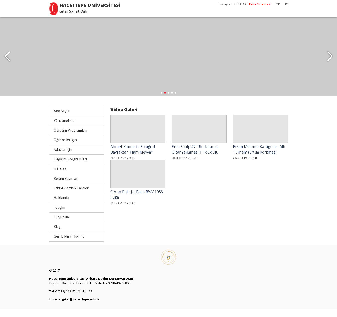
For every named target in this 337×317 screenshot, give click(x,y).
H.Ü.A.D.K (240, 4)
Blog (57, 234)
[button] (330, 60)
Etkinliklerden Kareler (71, 195)
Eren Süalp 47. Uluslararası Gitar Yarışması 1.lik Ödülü (195, 157)
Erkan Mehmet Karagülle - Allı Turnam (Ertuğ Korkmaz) (259, 157)
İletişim (59, 215)
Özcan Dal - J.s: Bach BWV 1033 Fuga (136, 202)
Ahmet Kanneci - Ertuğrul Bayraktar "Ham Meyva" (132, 157)
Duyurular (62, 224)
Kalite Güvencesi (260, 4)
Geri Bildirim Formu (69, 243)
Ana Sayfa (62, 118)
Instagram (226, 4)
